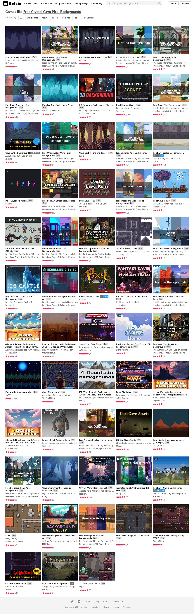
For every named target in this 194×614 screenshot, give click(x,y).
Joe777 (8, 395)
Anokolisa (83, 299)
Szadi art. (120, 111)
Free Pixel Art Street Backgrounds (58, 200)
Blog (105, 602)
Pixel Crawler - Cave (89, 296)
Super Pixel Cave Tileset (91, 344)
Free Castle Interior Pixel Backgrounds (165, 58)
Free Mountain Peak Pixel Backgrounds (17, 489)
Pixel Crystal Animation (16, 200)
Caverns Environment (15, 583)
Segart (81, 586)
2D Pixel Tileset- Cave (127, 248)
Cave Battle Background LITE (19, 152)
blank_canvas (158, 445)
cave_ (8, 535)
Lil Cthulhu (9, 63)
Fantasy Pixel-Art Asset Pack (56, 440)
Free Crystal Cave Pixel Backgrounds (52, 11)
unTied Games (85, 350)
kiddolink (46, 544)
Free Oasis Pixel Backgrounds (167, 105)
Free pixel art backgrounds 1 (19, 392)
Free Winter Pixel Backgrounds (168, 248)
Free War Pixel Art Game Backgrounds (165, 345)
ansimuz (8, 159)
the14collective (48, 353)
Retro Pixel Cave (124, 392)
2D (21, 18)
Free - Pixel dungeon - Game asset (132, 535)
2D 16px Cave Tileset (89, 583)
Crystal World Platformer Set (93, 487)
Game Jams (46, 3)
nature (45, 18)
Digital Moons (122, 350)
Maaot (119, 446)
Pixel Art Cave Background (18, 57)
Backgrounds (32, 18)
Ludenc (82, 156)
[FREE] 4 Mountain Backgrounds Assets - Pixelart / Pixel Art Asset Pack (95, 394)
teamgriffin (46, 446)
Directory (96, 607)
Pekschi (8, 204)
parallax (55, 18)
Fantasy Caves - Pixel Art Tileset (131, 296)
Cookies (126, 607)
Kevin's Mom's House (14, 541)
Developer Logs (80, 3)
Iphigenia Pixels (159, 207)
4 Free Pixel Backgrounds (128, 57)
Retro (76, 18)
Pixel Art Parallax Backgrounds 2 (168, 152)
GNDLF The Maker (87, 113)
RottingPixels (158, 541)
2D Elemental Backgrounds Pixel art (96, 105)
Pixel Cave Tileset (161, 200)
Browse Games (31, 3)
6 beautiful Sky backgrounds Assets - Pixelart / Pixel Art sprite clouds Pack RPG (23, 442)
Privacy (116, 607)
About (87, 602)
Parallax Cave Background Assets (58, 105)
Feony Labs (120, 493)
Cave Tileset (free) (51, 392)
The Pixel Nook (48, 398)
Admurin (82, 60)
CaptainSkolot (11, 353)
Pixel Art (66, 18)
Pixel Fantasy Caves (125, 105)
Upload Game (63, 3)
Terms (106, 607)
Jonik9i (119, 541)
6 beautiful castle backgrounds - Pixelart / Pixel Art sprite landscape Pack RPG (170, 394)
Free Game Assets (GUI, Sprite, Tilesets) (58, 66)
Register (185, 3)
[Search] (159, 3)
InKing (81, 401)
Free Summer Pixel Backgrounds (131, 152)
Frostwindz (9, 305)
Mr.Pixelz (82, 207)
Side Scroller (88, 18)
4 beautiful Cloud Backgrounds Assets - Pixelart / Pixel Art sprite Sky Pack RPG (21, 347)
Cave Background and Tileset (93, 152)
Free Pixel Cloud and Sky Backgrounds (17, 106)
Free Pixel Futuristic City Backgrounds (54, 249)
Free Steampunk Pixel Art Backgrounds (91, 536)
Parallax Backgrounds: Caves (93, 57)
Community (96, 3)
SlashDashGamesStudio (52, 110)
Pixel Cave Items (87, 200)
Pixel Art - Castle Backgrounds (167, 487)
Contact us (117, 602)
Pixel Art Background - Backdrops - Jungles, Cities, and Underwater (59, 345)
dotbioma (157, 161)
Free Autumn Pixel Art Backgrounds (96, 440)
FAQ (97, 602)
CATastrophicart (122, 254)
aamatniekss (121, 305)
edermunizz (157, 496)
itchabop (46, 589)
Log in (173, 3)
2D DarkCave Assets (126, 440)
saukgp (45, 496)
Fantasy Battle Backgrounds (55, 583)
